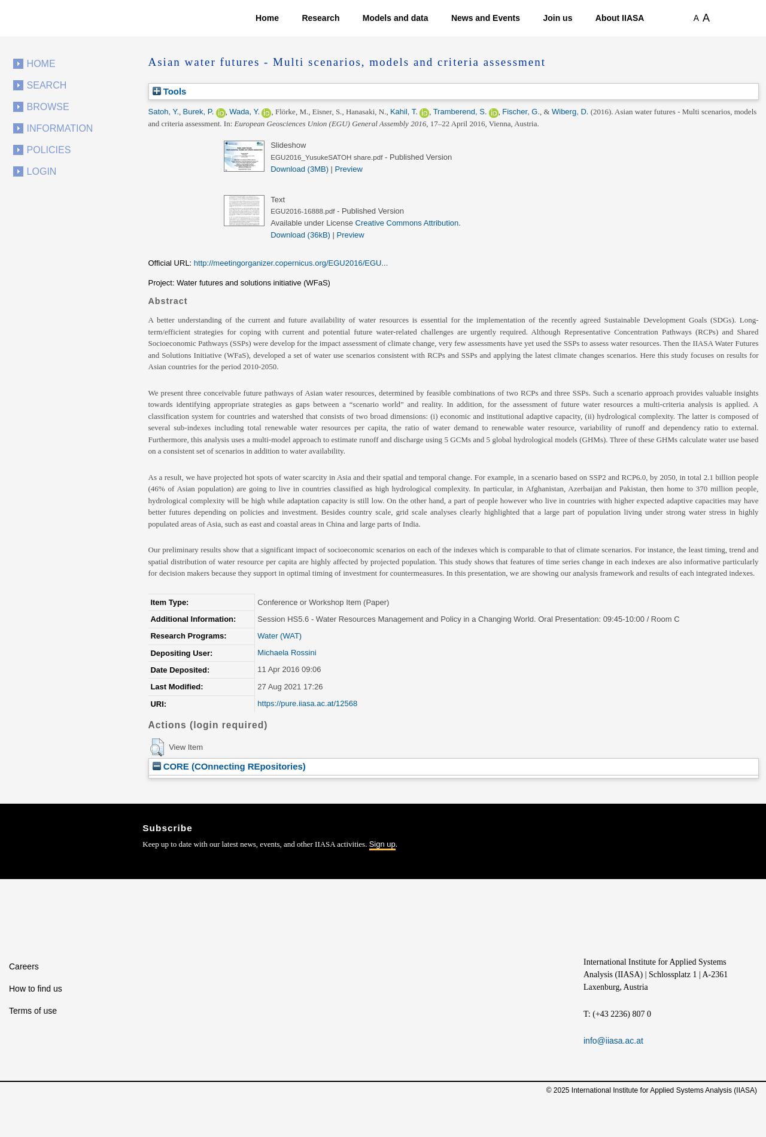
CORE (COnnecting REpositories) (229, 766)
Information (60, 128)
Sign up (382, 844)
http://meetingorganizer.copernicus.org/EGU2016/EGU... (291, 263)
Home (267, 18)
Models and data (395, 18)
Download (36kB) (300, 234)
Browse (48, 107)
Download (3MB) (299, 169)
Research (320, 18)
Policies (49, 150)
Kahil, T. (404, 111)
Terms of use (33, 1011)
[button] (157, 747)
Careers (24, 966)
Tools (170, 91)
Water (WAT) (279, 635)
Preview (349, 169)
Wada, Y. (244, 111)
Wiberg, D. (570, 111)
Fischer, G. (521, 111)
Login (42, 171)
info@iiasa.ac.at (613, 1040)
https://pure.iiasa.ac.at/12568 (307, 703)
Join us (557, 18)
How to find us (35, 988)
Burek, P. (198, 111)
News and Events (485, 18)
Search (47, 85)
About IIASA (620, 18)
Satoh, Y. (164, 111)
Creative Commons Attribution (407, 222)
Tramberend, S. (460, 111)
